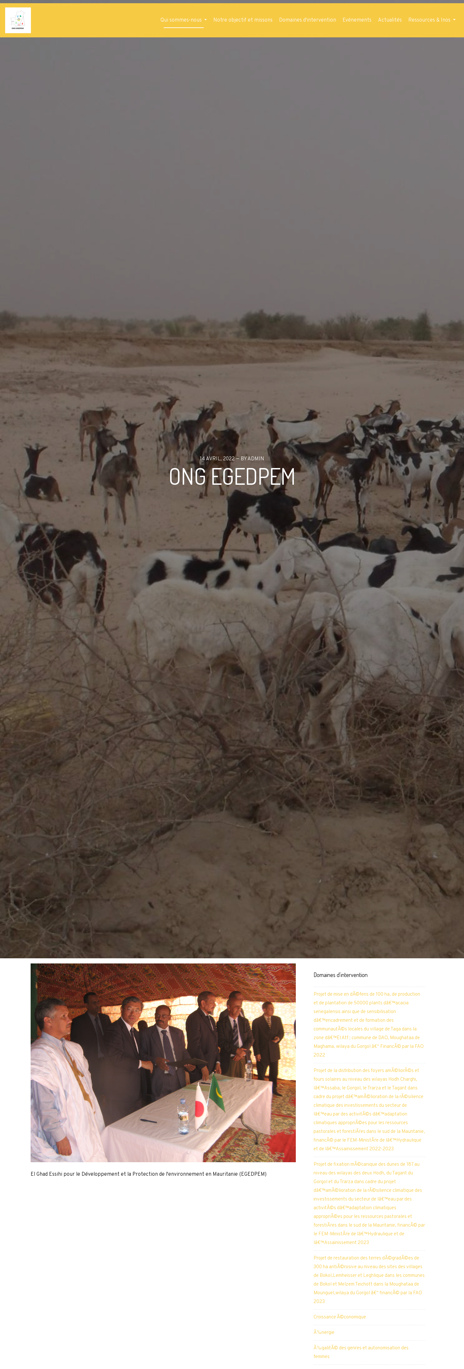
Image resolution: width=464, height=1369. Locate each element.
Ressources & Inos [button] (430, 20)
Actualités (390, 20)
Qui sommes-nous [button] (181, 20)
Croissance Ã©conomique (340, 1317)
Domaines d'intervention (307, 20)
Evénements (357, 20)
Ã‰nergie (324, 1333)
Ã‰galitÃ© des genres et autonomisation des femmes (361, 1352)
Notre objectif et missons (243, 20)
